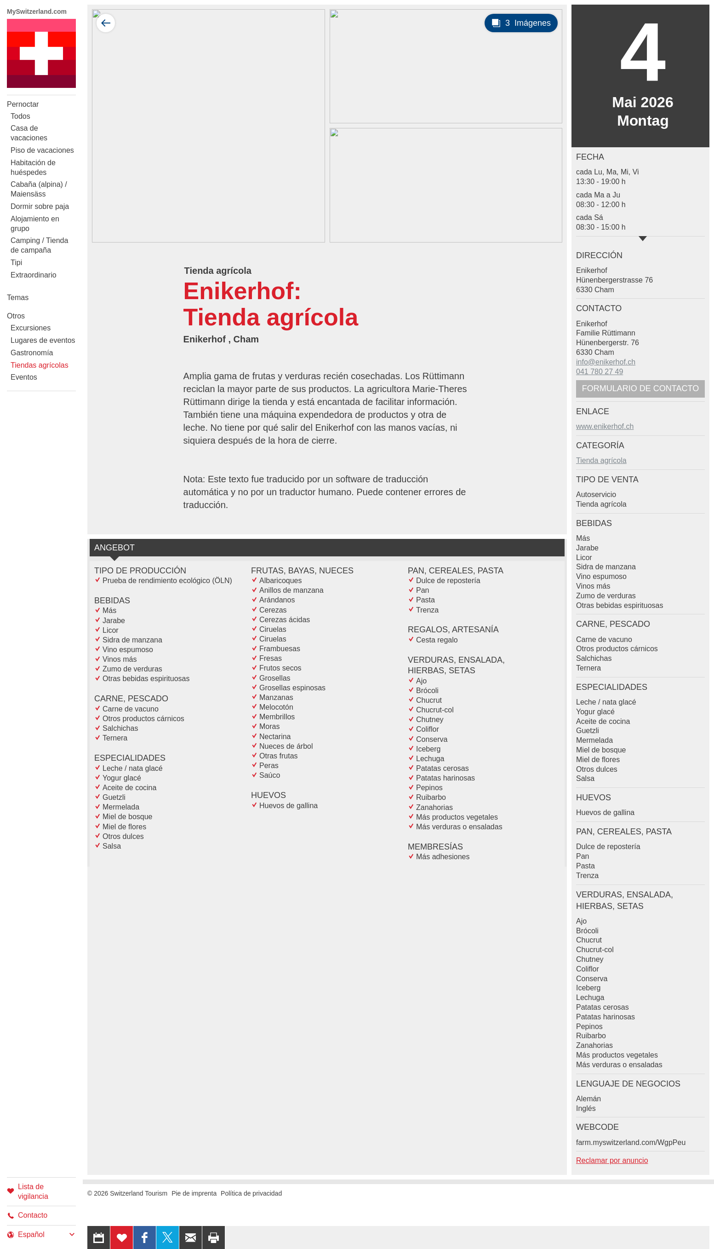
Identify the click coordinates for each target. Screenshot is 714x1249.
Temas (18, 297)
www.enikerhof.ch (605, 426)
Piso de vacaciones (42, 150)
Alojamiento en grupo (35, 223)
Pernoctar (23, 104)
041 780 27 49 (599, 372)
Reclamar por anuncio (612, 1160)
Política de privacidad (251, 1193)
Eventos (24, 377)
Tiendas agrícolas (40, 365)
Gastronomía (32, 353)
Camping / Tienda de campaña (39, 245)
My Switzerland (41, 53)
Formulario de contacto (640, 388)
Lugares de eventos (43, 340)
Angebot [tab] (114, 547)
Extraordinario (34, 275)
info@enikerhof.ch (605, 362)
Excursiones (31, 328)
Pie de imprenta (194, 1193)
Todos (20, 116)
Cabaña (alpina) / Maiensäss (39, 189)
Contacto (27, 1215)
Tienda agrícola (601, 460)
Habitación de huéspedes (33, 167)
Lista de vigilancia (27, 1191)
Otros (16, 316)
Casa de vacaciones (29, 133)
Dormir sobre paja (40, 206)
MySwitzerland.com (37, 11)
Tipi (16, 262)
